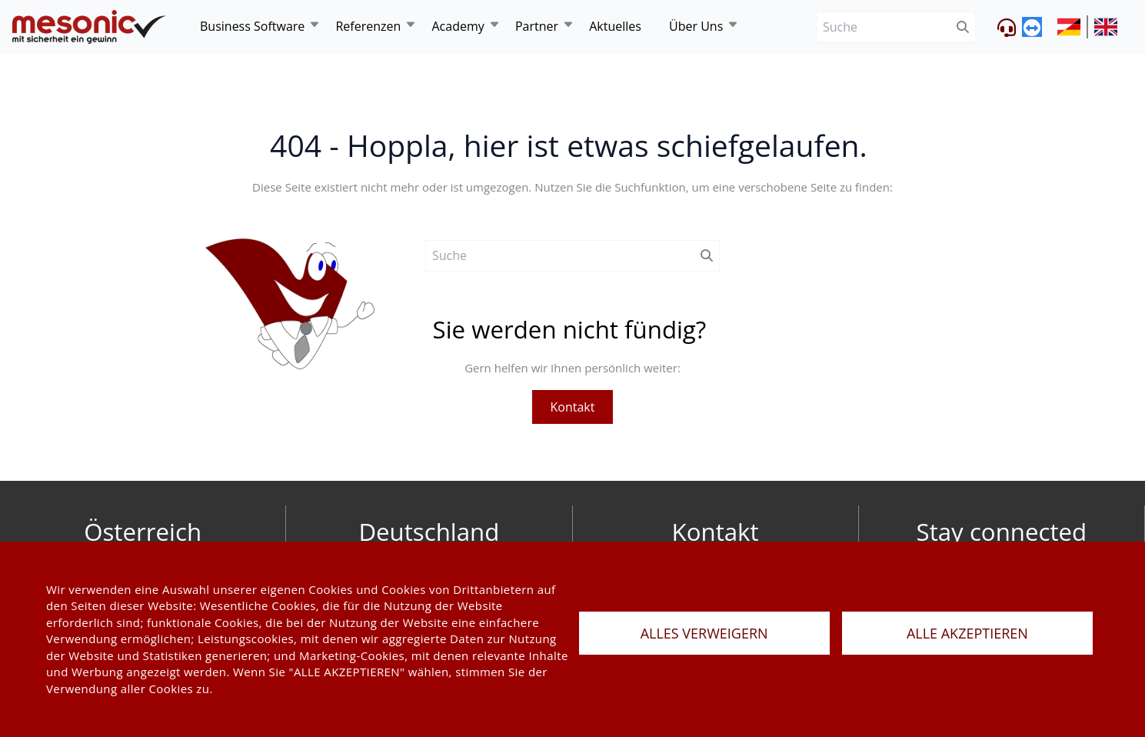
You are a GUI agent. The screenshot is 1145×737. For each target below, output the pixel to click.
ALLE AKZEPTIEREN (967, 633)
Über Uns (696, 26)
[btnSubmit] (963, 27)
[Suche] (883, 27)
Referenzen (368, 26)
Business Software (252, 26)
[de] (89, 27)
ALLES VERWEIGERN (704, 633)
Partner (536, 26)
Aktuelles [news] (615, 26)
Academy (457, 26)
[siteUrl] (1072, 26)
